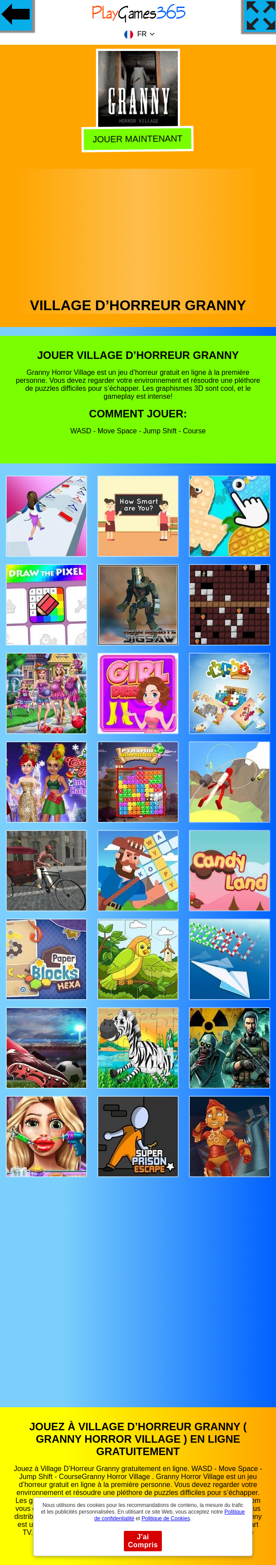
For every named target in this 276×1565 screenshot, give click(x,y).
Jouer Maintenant (137, 138)
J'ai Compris (143, 1541)
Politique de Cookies (166, 1518)
